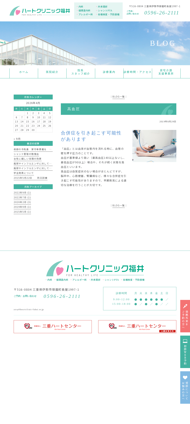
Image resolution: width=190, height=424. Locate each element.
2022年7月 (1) (22, 197)
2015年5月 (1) (22, 211)
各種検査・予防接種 (108, 14)
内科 (81, 7)
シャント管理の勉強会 (26, 154)
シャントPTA (105, 10)
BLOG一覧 (118, 96)
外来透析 (103, 7)
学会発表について (24, 173)
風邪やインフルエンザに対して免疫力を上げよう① (43, 168)
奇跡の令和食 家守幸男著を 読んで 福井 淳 (43, 149)
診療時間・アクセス (138, 72)
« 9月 (17, 139)
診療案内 (109, 72)
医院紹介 (52, 72)
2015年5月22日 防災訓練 (31, 177)
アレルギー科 (86, 14)
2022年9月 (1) (22, 192)
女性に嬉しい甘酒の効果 (28, 158)
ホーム (24, 72)
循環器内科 (85, 10)
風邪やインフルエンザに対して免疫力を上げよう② (43, 163)
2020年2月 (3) (22, 202)
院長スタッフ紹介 (80, 72)
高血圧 (73, 109)
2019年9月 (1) (22, 206)
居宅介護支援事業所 (166, 72)
